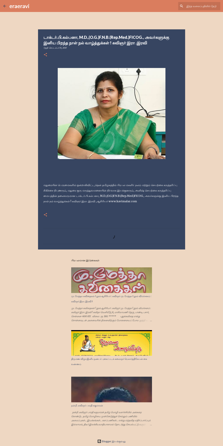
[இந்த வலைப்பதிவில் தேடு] (202, 6)
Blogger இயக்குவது (111, 441)
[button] (45, 55)
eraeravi (19, 6)
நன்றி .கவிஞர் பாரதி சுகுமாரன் (87, 405)
